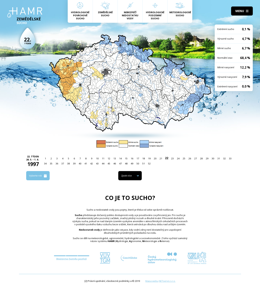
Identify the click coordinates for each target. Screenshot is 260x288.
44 (103, 163)
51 (143, 163)
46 (114, 163)
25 (184, 158)
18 (143, 158)
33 (230, 158)
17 (137, 158)
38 (68, 163)
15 (126, 158)
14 (120, 158)
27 (195, 158)
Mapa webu (151, 281)
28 (201, 158)
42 (91, 163)
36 (57, 163)
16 (132, 158)
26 (189, 158)
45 (109, 163)
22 (166, 158)
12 (109, 158)
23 (172, 158)
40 (80, 163)
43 (97, 163)
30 (213, 158)
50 (137, 163)
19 (149, 158)
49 (132, 163)
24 (178, 158)
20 (155, 158)
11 (103, 158)
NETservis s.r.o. (167, 281)
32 (224, 158)
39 (74, 163)
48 (126, 163)
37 (62, 163)
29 (207, 158)
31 (218, 158)
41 (85, 163)
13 (114, 158)
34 (45, 163)
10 (97, 158)
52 (149, 163)
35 (51, 163)
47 (120, 163)
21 (161, 158)
